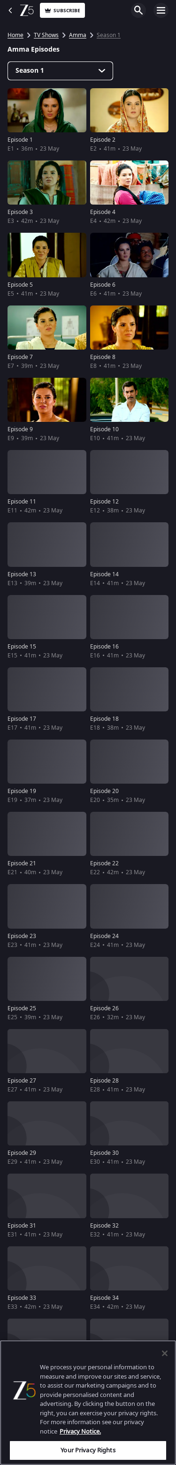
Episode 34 (104, 1298)
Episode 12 (104, 501)
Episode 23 (22, 936)
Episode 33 (22, 1298)
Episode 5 (20, 285)
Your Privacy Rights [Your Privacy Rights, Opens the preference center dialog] (88, 1450)
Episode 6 (102, 285)
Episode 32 (104, 1225)
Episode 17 (22, 719)
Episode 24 (104, 936)
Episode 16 (104, 646)
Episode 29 (22, 1153)
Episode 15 (22, 646)
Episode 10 (104, 429)
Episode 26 (104, 1008)
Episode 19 (22, 791)
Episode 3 (20, 212)
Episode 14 (104, 574)
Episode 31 (22, 1225)
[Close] (164, 1353)
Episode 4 (102, 212)
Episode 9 (20, 429)
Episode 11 (22, 501)
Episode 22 (104, 863)
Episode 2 (102, 140)
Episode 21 (22, 863)
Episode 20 (104, 791)
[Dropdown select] (60, 71)
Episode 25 (22, 1008)
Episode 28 (104, 1080)
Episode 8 (102, 357)
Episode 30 (104, 1153)
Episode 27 (22, 1080)
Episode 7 (20, 357)
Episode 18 (104, 719)
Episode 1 (20, 140)
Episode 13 (22, 574)
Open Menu (160, 10)
